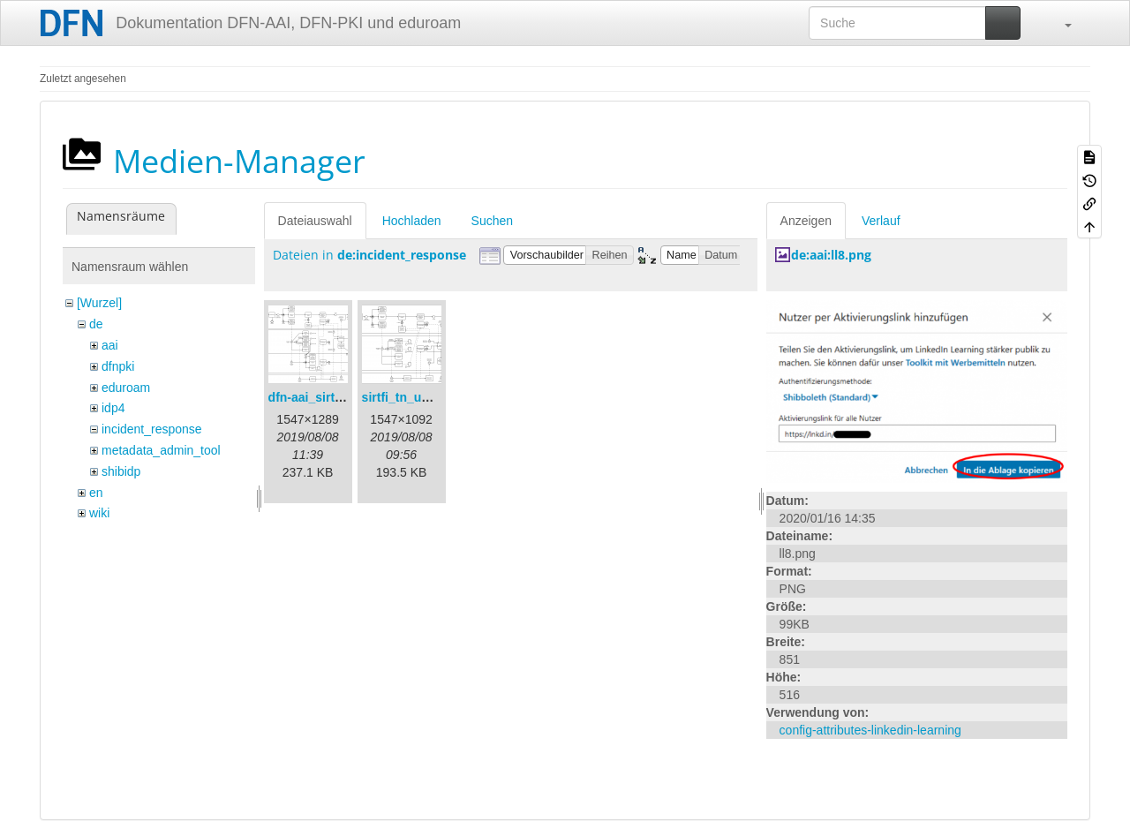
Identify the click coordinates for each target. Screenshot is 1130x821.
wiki (99, 513)
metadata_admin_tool (161, 450)
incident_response (152, 429)
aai (110, 345)
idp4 (113, 408)
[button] (1059, 23)
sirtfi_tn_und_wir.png (424, 397)
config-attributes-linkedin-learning (870, 730)
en (96, 493)
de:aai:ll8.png (831, 254)
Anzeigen (806, 221)
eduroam (126, 387)
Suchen (492, 221)
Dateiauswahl (315, 221)
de (96, 324)
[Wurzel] (99, 303)
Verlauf (881, 221)
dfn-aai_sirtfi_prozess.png (345, 397)
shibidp (121, 471)
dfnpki (118, 366)
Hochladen (411, 221)
